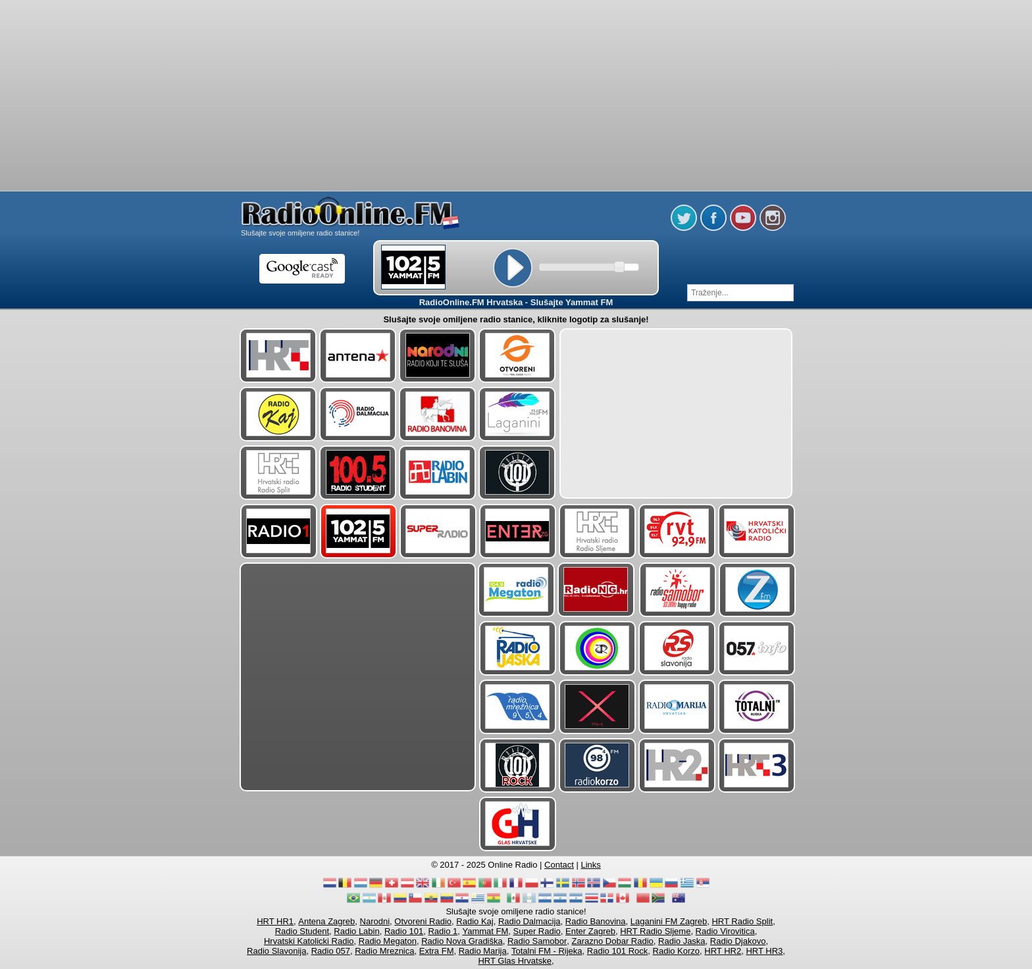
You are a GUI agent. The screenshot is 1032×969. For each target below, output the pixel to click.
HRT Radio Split (742, 921)
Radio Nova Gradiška (462, 941)
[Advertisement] (516, 32)
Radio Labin (356, 931)
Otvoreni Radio (423, 921)
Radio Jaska (682, 941)
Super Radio (537, 931)
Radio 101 (403, 931)
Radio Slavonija (276, 951)
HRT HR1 (275, 921)
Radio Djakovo (738, 941)
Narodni (375, 921)
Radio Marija (483, 951)
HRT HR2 (722, 951)
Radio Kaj (474, 921)
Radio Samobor (537, 941)
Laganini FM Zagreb (669, 921)
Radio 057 (330, 951)
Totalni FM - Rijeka (546, 951)
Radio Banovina (595, 921)
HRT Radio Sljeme (655, 931)
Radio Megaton (388, 941)
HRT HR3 (764, 951)
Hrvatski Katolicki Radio (309, 941)
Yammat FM (486, 931)
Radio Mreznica (384, 951)
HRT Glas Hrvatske (515, 961)
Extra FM (436, 951)
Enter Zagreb (590, 931)
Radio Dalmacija (529, 921)
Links (591, 865)
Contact (559, 865)
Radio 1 (442, 931)
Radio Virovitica (725, 931)
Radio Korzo (676, 951)
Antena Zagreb (326, 921)
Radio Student (302, 931)
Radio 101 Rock (617, 951)
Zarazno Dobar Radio (613, 941)
